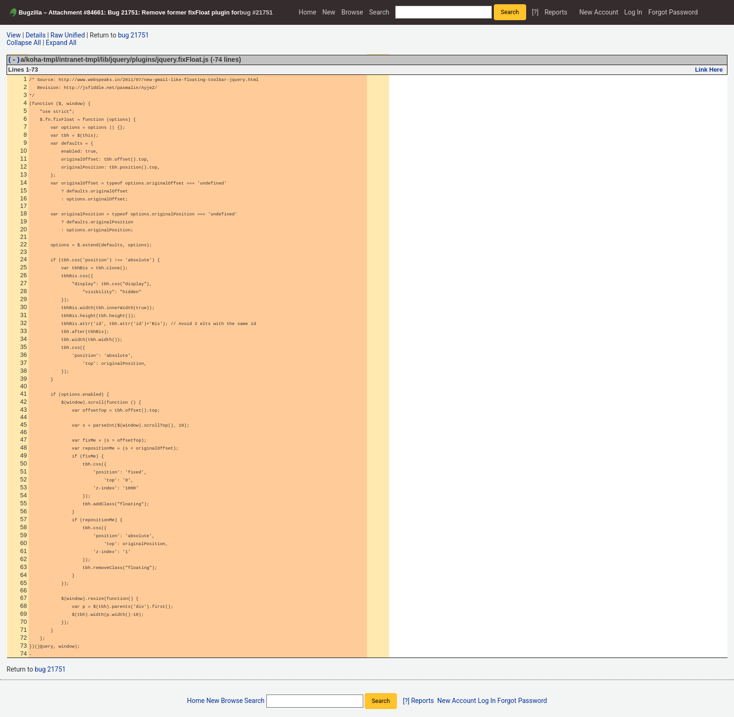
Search (379, 12)
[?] (535, 12)
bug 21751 (133, 35)
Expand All (61, 42)
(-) (14, 61)
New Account (599, 12)
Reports (555, 12)
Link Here (709, 70)
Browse (352, 12)
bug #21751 (256, 12)
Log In (633, 12)
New (328, 12)
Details (36, 35)
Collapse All (24, 42)
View (14, 35)
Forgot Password (673, 12)
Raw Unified (68, 35)
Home (307, 12)
